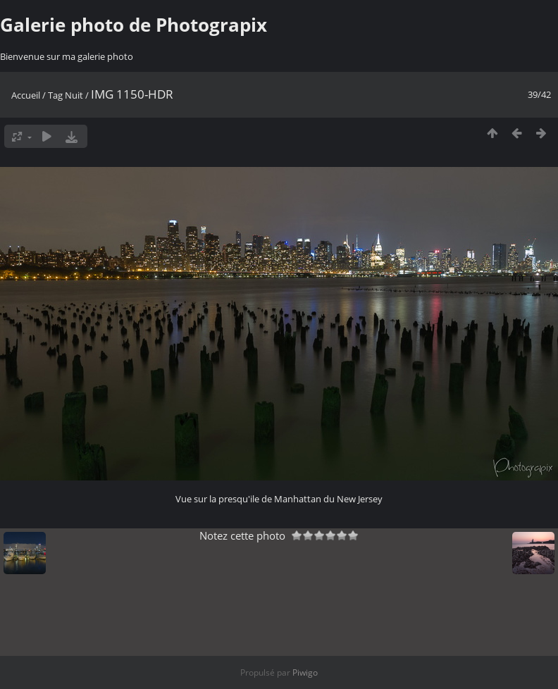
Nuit (74, 95)
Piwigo (305, 672)
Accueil (25, 95)
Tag (55, 95)
